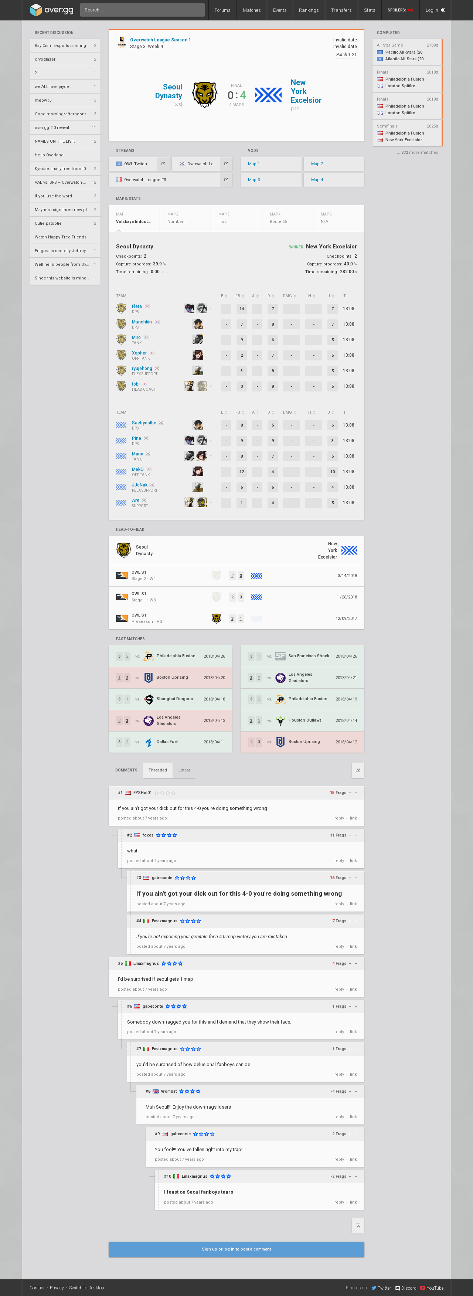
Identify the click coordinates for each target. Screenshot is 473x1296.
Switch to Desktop (86, 1288)
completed (388, 33)
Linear (184, 770)
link (353, 818)
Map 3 (254, 179)
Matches (252, 10)
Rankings (309, 10)
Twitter (381, 1287)
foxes (148, 835)
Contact (37, 1288)
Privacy (57, 1288)
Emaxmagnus (164, 921)
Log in (435, 10)
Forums (223, 10)
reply (339, 818)
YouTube (431, 1287)
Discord (405, 1288)
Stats (369, 10)
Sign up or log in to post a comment (236, 1249)
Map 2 (317, 164)
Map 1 (254, 164)
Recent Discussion (54, 33)
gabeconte (162, 877)
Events (280, 10)
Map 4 (317, 179)
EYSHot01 (142, 792)
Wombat (169, 1091)
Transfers (341, 10)
